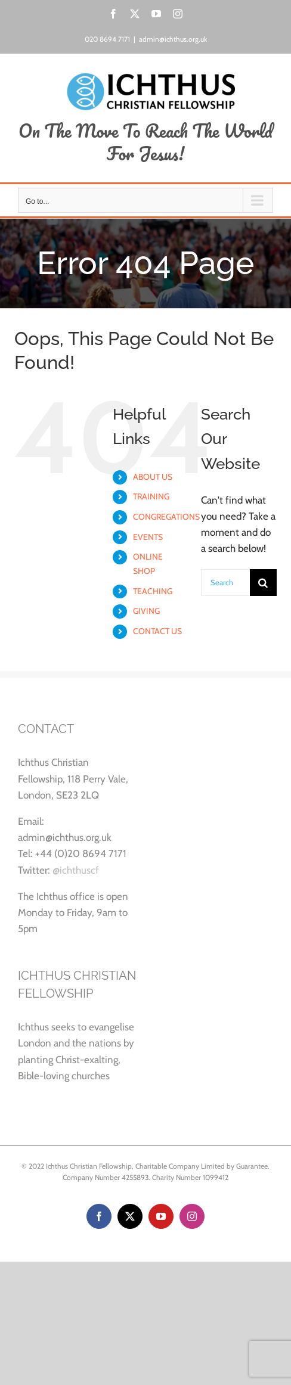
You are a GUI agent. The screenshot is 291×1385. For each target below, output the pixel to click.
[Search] (263, 582)
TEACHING (152, 591)
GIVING (146, 610)
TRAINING (151, 496)
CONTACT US (157, 631)
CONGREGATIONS (166, 516)
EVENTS (148, 537)
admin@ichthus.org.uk (173, 39)
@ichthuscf (75, 870)
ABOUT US (152, 476)
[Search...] (225, 582)
